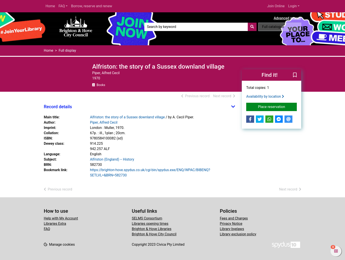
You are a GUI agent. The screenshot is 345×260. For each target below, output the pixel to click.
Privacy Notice (231, 224)
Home (50, 6)
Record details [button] (58, 106)
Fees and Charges (234, 218)
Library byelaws (232, 229)
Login (292, 6)
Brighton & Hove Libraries (151, 229)
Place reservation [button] (277, 106)
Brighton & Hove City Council (154, 234)
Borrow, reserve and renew (91, 6)
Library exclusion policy (238, 234)
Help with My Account (61, 218)
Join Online (276, 6)
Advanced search (287, 18)
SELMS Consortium (147, 218)
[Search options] (279, 27)
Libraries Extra (55, 224)
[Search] (252, 27)
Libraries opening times (150, 224)
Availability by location (265, 96)
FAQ (62, 6)
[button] (295, 75)
